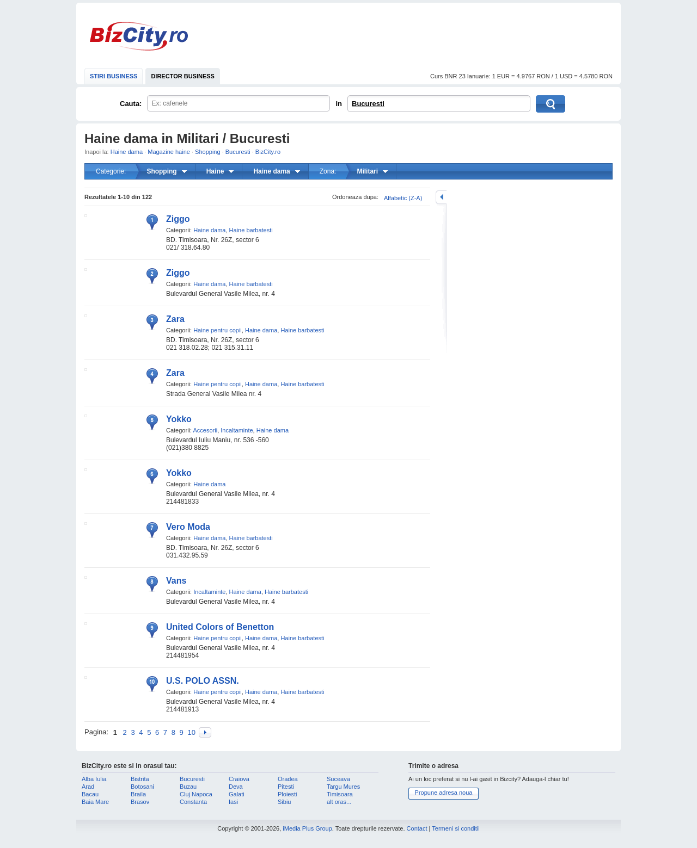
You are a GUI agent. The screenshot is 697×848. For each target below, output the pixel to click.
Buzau (188, 786)
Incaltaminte (237, 430)
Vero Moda (188, 526)
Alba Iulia (94, 779)
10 (191, 732)
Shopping (208, 151)
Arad (88, 786)
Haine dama (127, 151)
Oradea (288, 779)
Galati (236, 794)
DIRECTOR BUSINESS (183, 76)
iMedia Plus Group (307, 828)
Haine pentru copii (217, 330)
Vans (176, 580)
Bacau (90, 794)
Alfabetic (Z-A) (403, 198)
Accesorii (205, 430)
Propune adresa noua (444, 792)
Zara (175, 319)
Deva (236, 786)
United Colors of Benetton (220, 627)
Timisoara (340, 794)
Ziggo (178, 219)
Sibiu (284, 802)
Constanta (193, 802)
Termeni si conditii (455, 828)
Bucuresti (368, 104)
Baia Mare (95, 802)
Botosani (142, 786)
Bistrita (140, 779)
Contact (417, 828)
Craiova (239, 779)
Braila (138, 794)
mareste (441, 197)
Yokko (179, 419)
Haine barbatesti (251, 230)
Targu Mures (343, 786)
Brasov (140, 802)
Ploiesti (287, 794)
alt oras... (339, 802)
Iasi (233, 802)
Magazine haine (169, 151)
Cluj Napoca (196, 794)
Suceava (338, 779)
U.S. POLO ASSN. (202, 680)
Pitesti (286, 786)
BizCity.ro (139, 36)
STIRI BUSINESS (113, 76)
